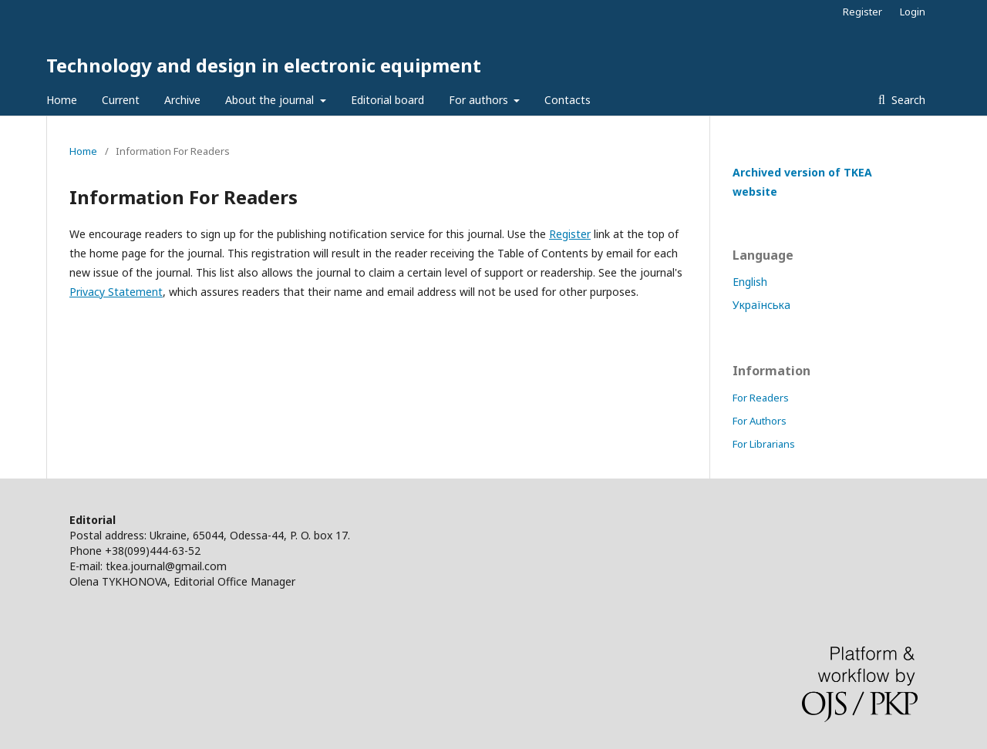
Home (61, 99)
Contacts (567, 99)
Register (862, 11)
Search (906, 99)
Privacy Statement (116, 291)
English (750, 281)
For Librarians (764, 444)
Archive (182, 99)
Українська (761, 304)
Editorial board (387, 99)
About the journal (271, 99)
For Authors (760, 421)
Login (912, 11)
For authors (480, 99)
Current (121, 99)
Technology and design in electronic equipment (263, 65)
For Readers (761, 398)
